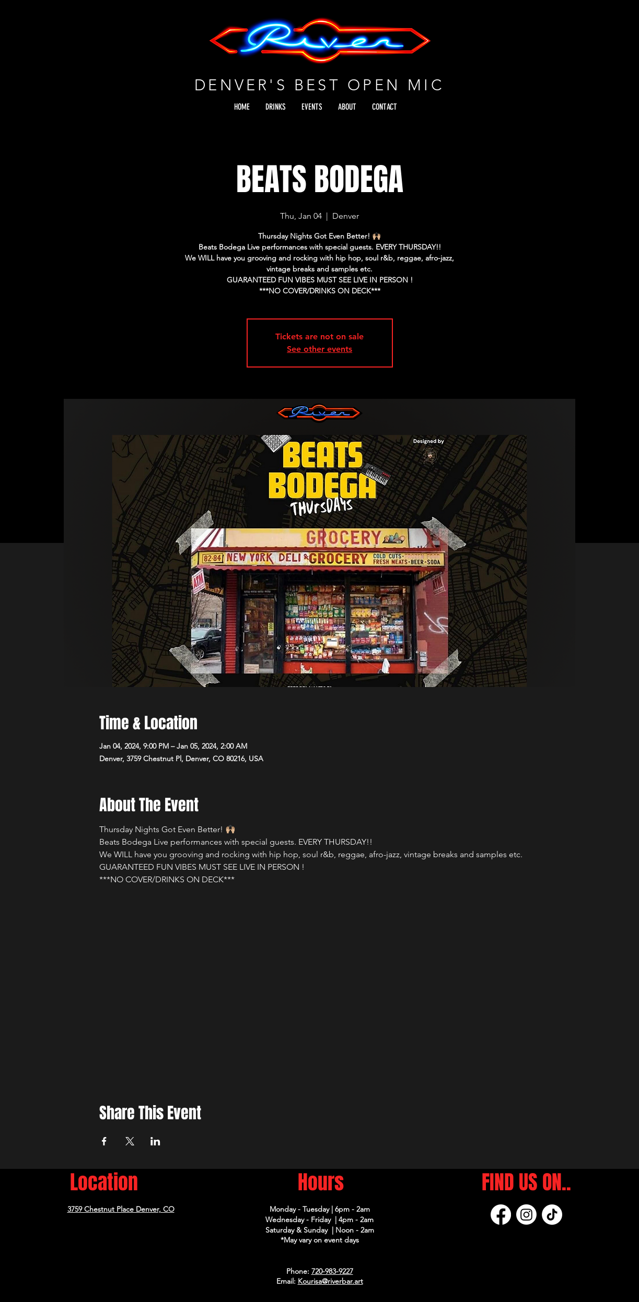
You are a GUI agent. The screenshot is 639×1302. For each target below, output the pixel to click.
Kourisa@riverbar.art (330, 1281)
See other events (319, 349)
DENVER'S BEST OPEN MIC (319, 85)
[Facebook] (501, 1214)
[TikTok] (552, 1214)
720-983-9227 (332, 1271)
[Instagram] (526, 1214)
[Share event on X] (130, 1141)
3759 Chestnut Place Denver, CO (121, 1209)
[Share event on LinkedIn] (155, 1141)
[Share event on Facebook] (104, 1141)
